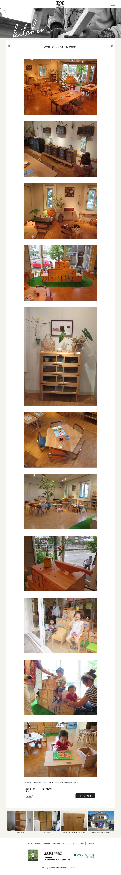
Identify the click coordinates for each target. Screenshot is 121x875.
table (37, 843)
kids (73, 843)
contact (90, 843)
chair (29, 843)
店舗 (30, 796)
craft (65, 843)
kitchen (56, 843)
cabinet (46, 843)
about (81, 843)
